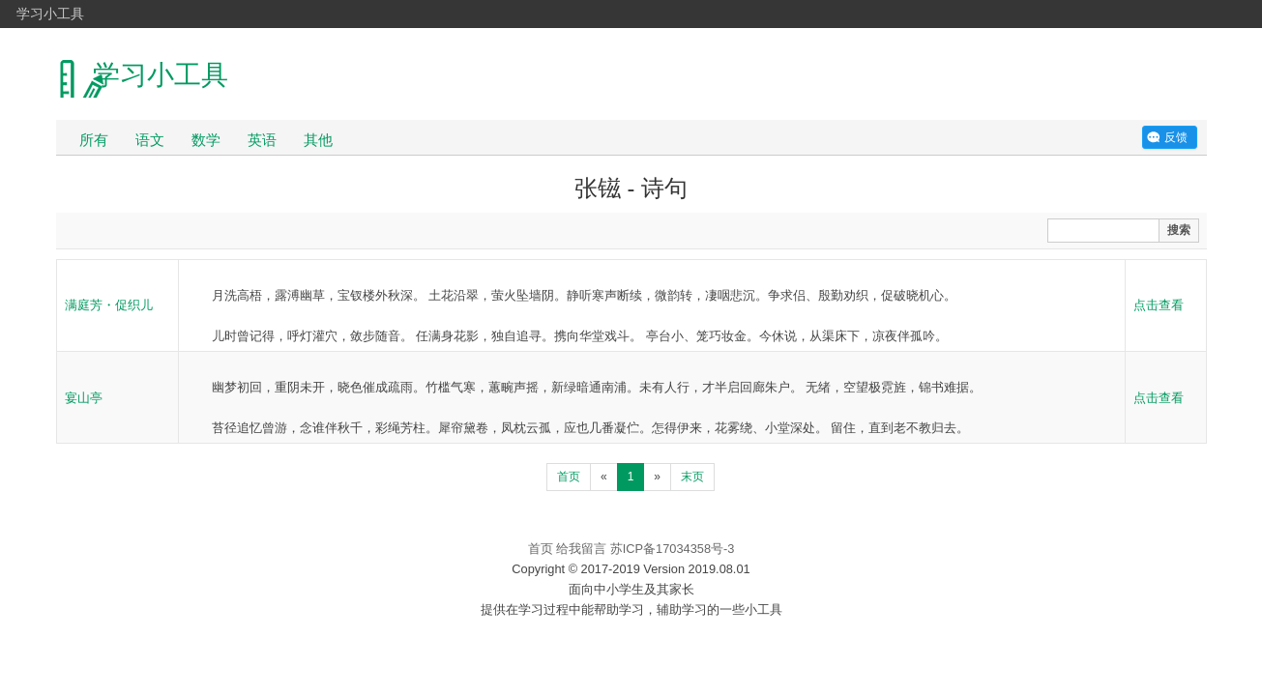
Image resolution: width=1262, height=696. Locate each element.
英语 (262, 139)
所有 (93, 139)
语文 (149, 139)
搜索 (1178, 230)
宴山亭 (84, 398)
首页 (568, 476)
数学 (205, 139)
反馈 (1176, 137)
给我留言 (581, 548)
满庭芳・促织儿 (109, 305)
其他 (318, 139)
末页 (692, 476)
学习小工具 (50, 13)
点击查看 (1158, 305)
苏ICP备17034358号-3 (672, 548)
